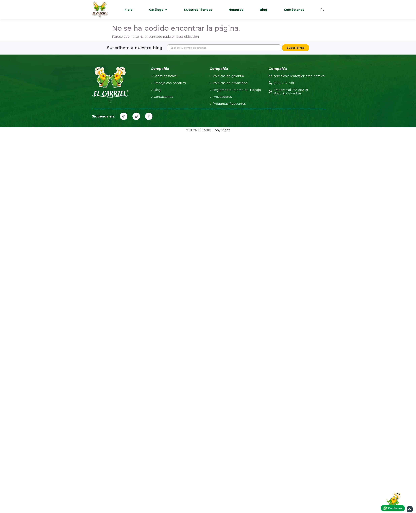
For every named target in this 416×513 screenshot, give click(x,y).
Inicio (128, 9)
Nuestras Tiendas (198, 9)
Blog (263, 9)
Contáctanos (294, 9)
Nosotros (236, 9)
